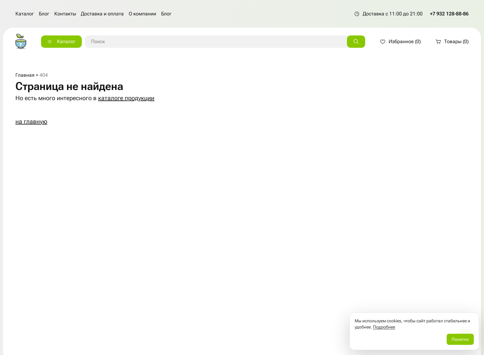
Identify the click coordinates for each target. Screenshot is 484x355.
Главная (25, 75)
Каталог (24, 14)
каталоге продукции (126, 98)
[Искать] (356, 41)
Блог (44, 14)
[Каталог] (61, 41)
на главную (31, 121)
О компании (142, 14)
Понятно (460, 339)
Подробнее (384, 326)
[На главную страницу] (20, 41)
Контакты (65, 14)
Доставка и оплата (102, 14)
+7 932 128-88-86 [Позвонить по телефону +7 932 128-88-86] (449, 14)
